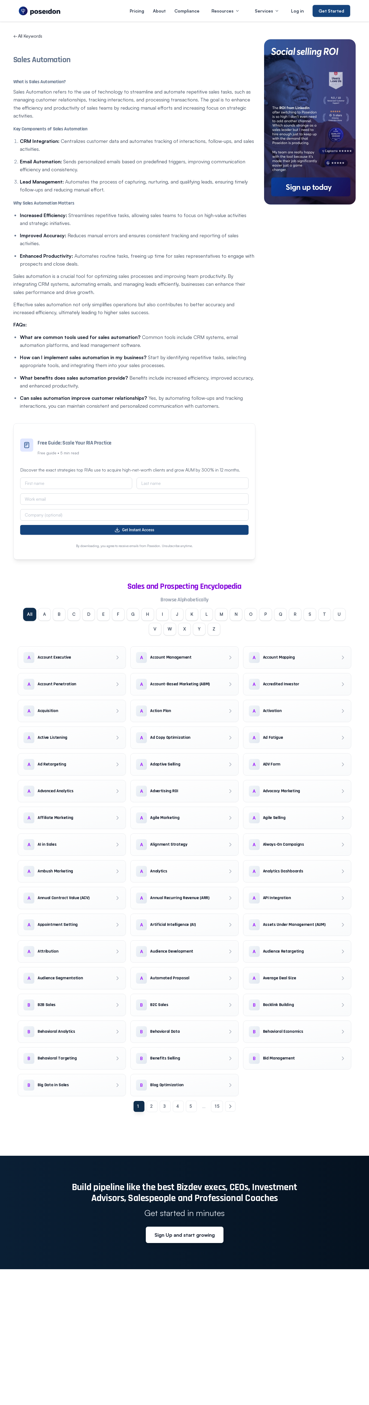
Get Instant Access (134, 530)
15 (216, 1107)
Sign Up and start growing (185, 1236)
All (24, 614)
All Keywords (27, 36)
